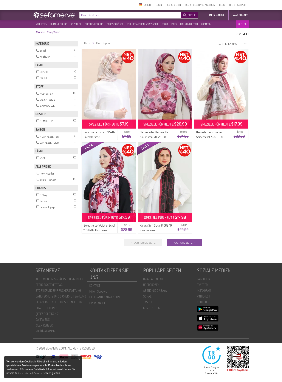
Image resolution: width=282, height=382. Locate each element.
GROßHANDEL (97, 303)
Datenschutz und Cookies (29, 373)
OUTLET (242, 24)
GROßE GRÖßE (115, 24)
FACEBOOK (203, 279)
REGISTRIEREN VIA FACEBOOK (200, 4)
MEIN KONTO (216, 15)
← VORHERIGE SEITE (143, 242)
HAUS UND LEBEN (189, 24)
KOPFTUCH (76, 24)
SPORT (165, 24)
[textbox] (126, 15)
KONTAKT (94, 285)
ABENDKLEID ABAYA (155, 290)
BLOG (222, 4)
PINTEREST (203, 296)
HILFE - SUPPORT (237, 4)
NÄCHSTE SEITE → (184, 242)
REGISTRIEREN (173, 4)
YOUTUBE (202, 302)
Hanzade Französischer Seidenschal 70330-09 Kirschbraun (209, 136)
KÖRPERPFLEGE (152, 308)
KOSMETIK (206, 24)
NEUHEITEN (41, 24)
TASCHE (148, 302)
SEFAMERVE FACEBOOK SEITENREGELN (59, 302)
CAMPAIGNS (43, 319)
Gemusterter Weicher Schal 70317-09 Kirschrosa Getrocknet (99, 230)
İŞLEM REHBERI (44, 325)
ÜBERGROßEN (151, 285)
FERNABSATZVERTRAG (49, 285)
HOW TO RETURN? (46, 308)
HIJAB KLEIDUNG (58, 24)
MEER (174, 24)
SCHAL (147, 296)
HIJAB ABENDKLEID (154, 279)
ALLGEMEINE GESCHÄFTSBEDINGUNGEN (59, 279)
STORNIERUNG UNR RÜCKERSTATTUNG (58, 290)
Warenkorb (241, 15)
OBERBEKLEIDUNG (94, 24)
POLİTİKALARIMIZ (45, 331)
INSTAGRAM (204, 290)
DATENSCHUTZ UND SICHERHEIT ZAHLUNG (61, 296)
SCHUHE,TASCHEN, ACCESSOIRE (142, 24)
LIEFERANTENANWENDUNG (105, 297)
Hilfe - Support (98, 291)
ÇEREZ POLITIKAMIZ (47, 314)
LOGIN (158, 4)
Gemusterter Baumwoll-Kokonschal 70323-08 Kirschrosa (154, 136)
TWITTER (202, 285)
